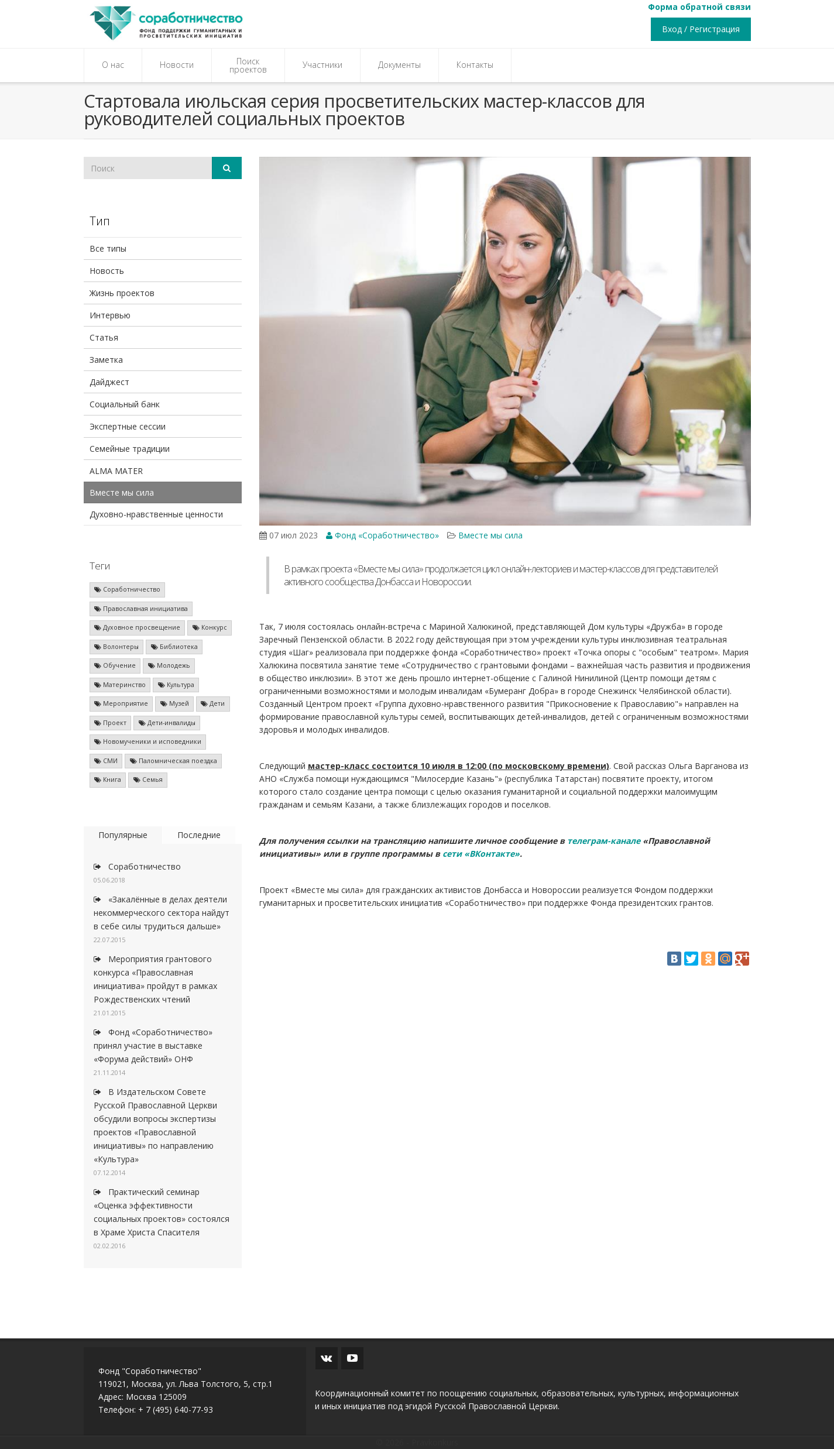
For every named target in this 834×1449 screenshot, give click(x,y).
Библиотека (174, 647)
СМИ (106, 761)
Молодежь (169, 665)
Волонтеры (116, 647)
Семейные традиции (130, 448)
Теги (100, 565)
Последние (199, 834)
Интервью (110, 315)
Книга (107, 779)
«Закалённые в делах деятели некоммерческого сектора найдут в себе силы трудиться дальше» (161, 913)
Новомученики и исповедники (147, 741)
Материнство (120, 685)
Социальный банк (125, 404)
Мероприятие (121, 703)
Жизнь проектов (122, 292)
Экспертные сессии (128, 426)
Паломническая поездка (173, 761)
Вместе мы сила (122, 492)
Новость (107, 270)
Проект (110, 723)
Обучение (115, 665)
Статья (104, 337)
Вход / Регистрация (701, 29)
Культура (176, 685)
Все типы (108, 248)
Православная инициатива (141, 609)
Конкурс (210, 627)
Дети (213, 703)
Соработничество (127, 589)
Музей (174, 703)
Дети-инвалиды (167, 723)
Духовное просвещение (137, 627)
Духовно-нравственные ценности (156, 514)
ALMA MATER (116, 470)
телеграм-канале (603, 840)
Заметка (106, 359)
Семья (148, 779)
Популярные (122, 834)
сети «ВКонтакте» (481, 853)
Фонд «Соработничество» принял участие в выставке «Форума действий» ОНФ (153, 1045)
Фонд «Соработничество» (382, 535)
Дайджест (109, 381)
